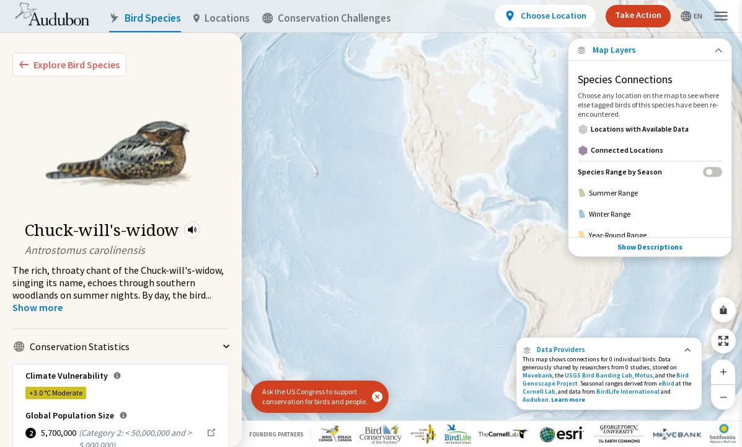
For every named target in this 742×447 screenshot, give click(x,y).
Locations (221, 18)
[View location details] (545, 16)
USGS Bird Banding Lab (598, 375)
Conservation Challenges (326, 18)
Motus (644, 375)
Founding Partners (276, 434)
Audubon (536, 399)
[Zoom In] (723, 371)
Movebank (537, 375)
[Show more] (37, 307)
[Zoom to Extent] (723, 340)
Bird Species (145, 18)
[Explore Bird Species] (69, 64)
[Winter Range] (650, 214)
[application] (371, 223)
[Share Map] (723, 309)
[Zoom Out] (723, 397)
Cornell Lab (539, 391)
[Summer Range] (650, 193)
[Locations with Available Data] (650, 129)
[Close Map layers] (649, 50)
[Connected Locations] (650, 150)
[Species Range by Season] (650, 172)
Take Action (638, 14)
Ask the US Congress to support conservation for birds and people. (315, 396)
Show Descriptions (649, 246)
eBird (666, 383)
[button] (192, 230)
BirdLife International (628, 391)
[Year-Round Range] (650, 235)
